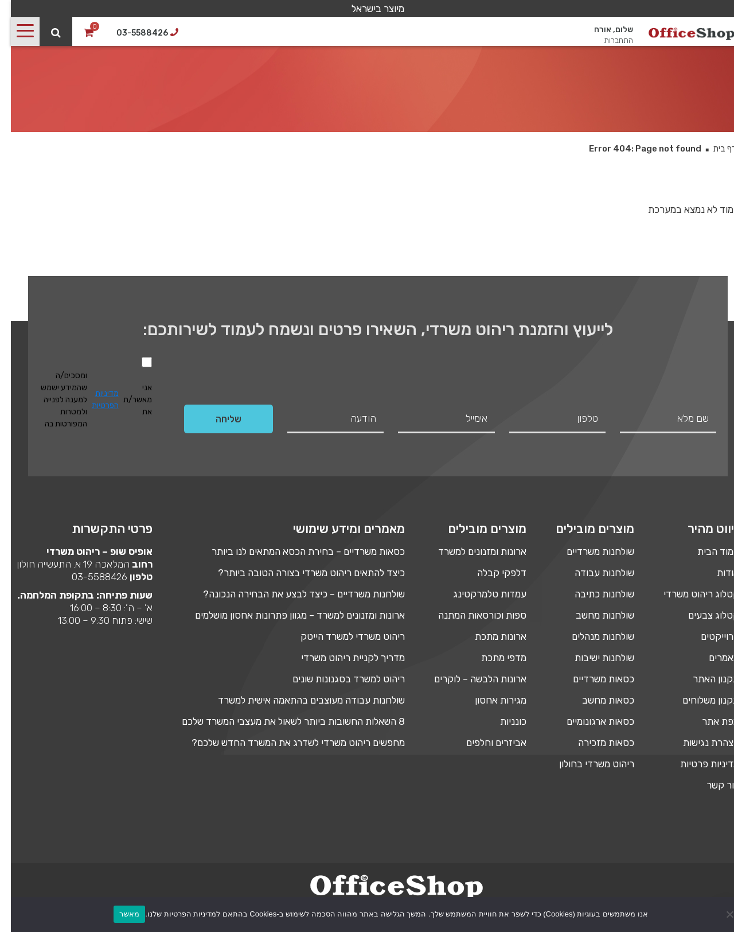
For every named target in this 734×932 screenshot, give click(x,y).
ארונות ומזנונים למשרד (471, 551)
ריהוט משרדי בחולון (585, 764)
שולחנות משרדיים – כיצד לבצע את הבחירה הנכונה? (293, 594)
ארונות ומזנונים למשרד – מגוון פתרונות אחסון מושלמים (289, 615)
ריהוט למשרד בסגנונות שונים (338, 679)
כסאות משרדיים (592, 679)
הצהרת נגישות (700, 742)
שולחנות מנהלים (592, 636)
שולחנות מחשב (594, 615)
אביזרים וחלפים (485, 742)
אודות (717, 572)
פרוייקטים (709, 636)
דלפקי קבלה (491, 572)
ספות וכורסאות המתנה (471, 615)
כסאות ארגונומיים (589, 721)
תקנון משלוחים (699, 700)
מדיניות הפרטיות (94, 399)
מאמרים (713, 657)
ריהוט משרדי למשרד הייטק (342, 636)
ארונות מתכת (490, 636)
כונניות (502, 721)
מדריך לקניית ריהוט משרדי (342, 657)
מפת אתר (709, 721)
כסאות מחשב (597, 700)
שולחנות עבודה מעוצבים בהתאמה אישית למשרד (300, 700)
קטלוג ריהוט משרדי (690, 594)
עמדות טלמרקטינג (479, 594)
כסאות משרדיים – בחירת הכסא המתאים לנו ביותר (297, 551)
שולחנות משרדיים (589, 551)
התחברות (607, 39)
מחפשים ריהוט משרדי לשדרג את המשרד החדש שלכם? (287, 742)
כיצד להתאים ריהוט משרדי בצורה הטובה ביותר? (300, 572)
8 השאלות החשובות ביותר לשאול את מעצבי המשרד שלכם (282, 721)
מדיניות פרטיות (698, 764)
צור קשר (712, 785)
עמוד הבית (707, 551)
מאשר (118, 914)
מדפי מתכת (493, 657)
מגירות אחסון (490, 700)
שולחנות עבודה (593, 572)
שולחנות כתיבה (593, 594)
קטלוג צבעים (702, 615)
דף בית (713, 148)
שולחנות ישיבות (593, 657)
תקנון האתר (705, 679)
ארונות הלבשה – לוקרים (469, 679)
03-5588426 (88, 576)
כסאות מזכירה (595, 742)
